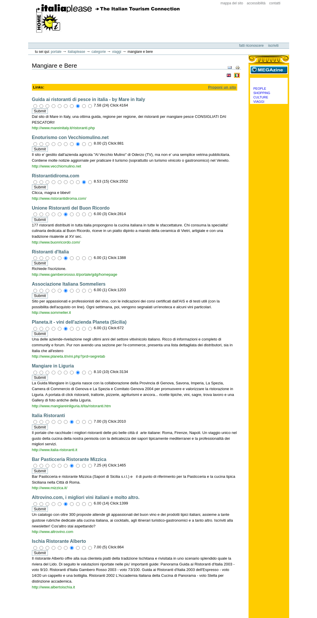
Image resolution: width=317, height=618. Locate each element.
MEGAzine (269, 69)
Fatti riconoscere (252, 46)
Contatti (274, 3)
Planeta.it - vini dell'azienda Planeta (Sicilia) (79, 322)
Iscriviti (273, 46)
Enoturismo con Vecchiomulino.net (70, 137)
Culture (260, 97)
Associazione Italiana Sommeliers (69, 284)
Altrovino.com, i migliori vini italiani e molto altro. (86, 497)
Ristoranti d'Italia (50, 251)
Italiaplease (76, 52)
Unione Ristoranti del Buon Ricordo (71, 208)
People (259, 88)
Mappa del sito (231, 3)
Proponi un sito (222, 87)
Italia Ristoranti (48, 415)
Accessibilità (256, 3)
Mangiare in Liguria (53, 365)
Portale (56, 52)
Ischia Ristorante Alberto (59, 541)
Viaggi (116, 52)
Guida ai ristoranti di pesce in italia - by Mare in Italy (88, 99)
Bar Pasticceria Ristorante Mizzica (69, 459)
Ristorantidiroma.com (55, 175)
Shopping (261, 93)
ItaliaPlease (108, 18)
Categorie (98, 52)
